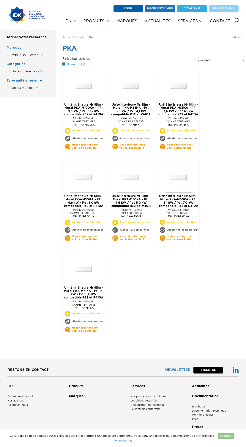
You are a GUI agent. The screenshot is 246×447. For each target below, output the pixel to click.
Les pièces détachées (144, 400)
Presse (197, 427)
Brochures (198, 406)
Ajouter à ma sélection (86, 130)
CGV (195, 419)
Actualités (200, 386)
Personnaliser (123, 441)
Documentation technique (147, 405)
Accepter (226, 436)
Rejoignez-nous (17, 405)
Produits (79, 37)
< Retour (237, 37)
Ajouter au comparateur (87, 138)
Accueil (66, 37)
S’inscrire (208, 370)
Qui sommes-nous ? (20, 396)
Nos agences (15, 400)
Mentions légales (203, 415)
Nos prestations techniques (148, 396)
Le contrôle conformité (145, 409)
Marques (76, 396)
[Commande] (219, 60)
